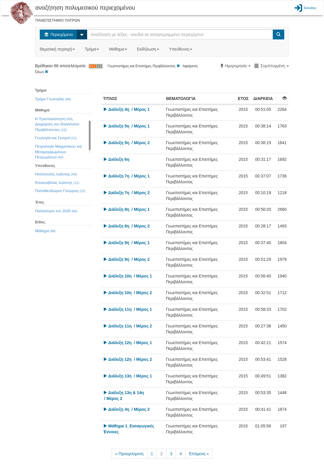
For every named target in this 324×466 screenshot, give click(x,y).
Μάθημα (118, 49)
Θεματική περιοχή (58, 49)
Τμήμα (92, 49)
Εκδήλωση (148, 49)
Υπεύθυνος (181, 49)
